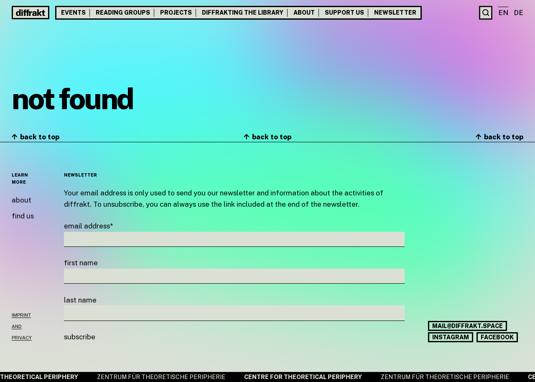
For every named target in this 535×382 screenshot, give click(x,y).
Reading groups (123, 12)
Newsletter (395, 12)
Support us (344, 12)
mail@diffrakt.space (467, 326)
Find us (23, 216)
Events (73, 12)
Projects (176, 12)
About (304, 12)
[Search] (486, 12)
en (503, 12)
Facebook (497, 337)
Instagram (450, 337)
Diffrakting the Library (242, 12)
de (518, 12)
